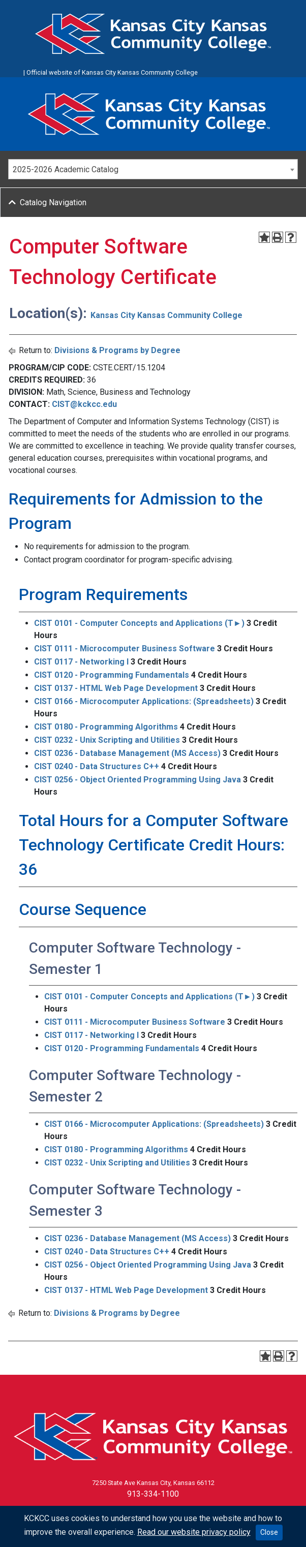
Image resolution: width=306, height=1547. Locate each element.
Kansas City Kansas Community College (166, 315)
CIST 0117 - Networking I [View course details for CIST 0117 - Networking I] (81, 662)
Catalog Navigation (53, 202)
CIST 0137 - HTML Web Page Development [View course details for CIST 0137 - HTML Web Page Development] (116, 688)
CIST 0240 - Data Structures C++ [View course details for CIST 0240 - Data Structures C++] (96, 766)
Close (269, 1532)
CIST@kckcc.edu (84, 404)
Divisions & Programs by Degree (117, 350)
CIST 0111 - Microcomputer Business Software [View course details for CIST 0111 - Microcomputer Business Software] (124, 648)
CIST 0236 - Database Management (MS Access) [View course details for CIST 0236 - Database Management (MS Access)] (127, 753)
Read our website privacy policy (194, 1532)
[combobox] (153, 169)
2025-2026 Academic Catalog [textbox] (65, 169)
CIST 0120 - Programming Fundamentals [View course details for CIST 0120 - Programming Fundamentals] (111, 675)
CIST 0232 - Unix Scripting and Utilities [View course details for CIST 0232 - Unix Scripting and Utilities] (107, 740)
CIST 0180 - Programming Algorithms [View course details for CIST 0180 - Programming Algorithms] (106, 727)
